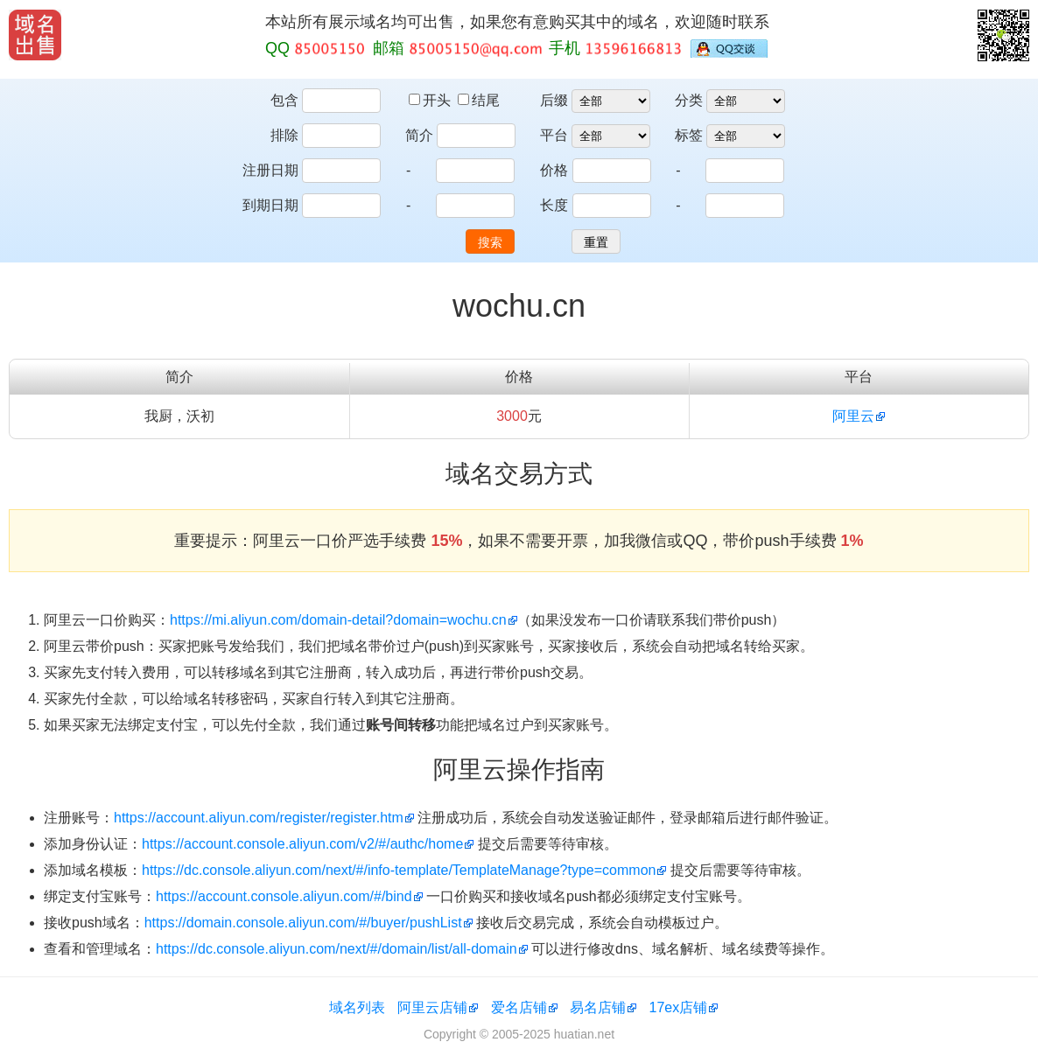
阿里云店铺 (432, 1007)
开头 (431, 100)
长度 (554, 205)
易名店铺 (598, 1007)
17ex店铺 (678, 1007)
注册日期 (270, 170)
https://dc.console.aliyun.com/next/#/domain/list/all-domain (336, 948)
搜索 (490, 242)
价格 (554, 170)
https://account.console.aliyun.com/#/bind (284, 896)
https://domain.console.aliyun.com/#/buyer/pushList (303, 922)
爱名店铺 (519, 1007)
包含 (284, 100)
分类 (689, 100)
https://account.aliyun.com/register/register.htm (258, 817)
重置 (596, 242)
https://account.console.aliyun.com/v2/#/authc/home (302, 843)
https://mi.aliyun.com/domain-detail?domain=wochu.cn (338, 619)
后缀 (554, 100)
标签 (689, 135)
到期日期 (270, 205)
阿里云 (853, 416)
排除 (284, 135)
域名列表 (357, 1007)
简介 (419, 135)
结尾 (479, 100)
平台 (554, 135)
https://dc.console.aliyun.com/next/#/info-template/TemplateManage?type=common (399, 870)
